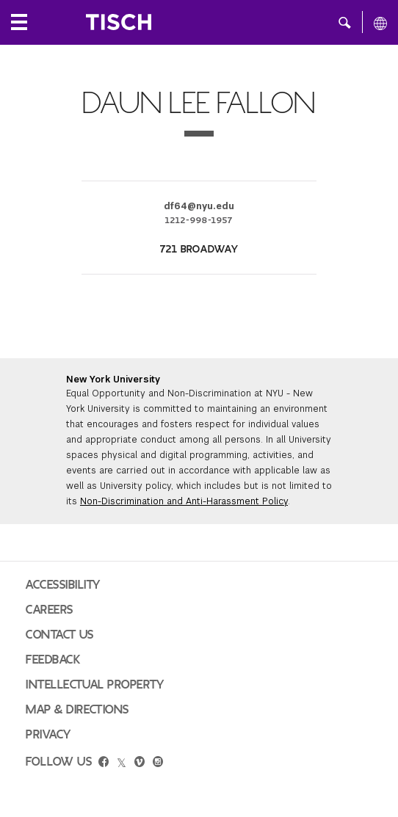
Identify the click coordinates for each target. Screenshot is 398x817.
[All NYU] (380, 23)
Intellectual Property (95, 685)
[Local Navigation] (19, 22)
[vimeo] (139, 763)
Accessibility (63, 585)
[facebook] (103, 763)
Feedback (53, 660)
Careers (49, 610)
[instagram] (158, 763)
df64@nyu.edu (199, 206)
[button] (345, 22)
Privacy (48, 735)
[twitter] (121, 763)
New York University (113, 379)
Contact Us (60, 635)
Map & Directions (77, 710)
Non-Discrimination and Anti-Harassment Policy (184, 501)
